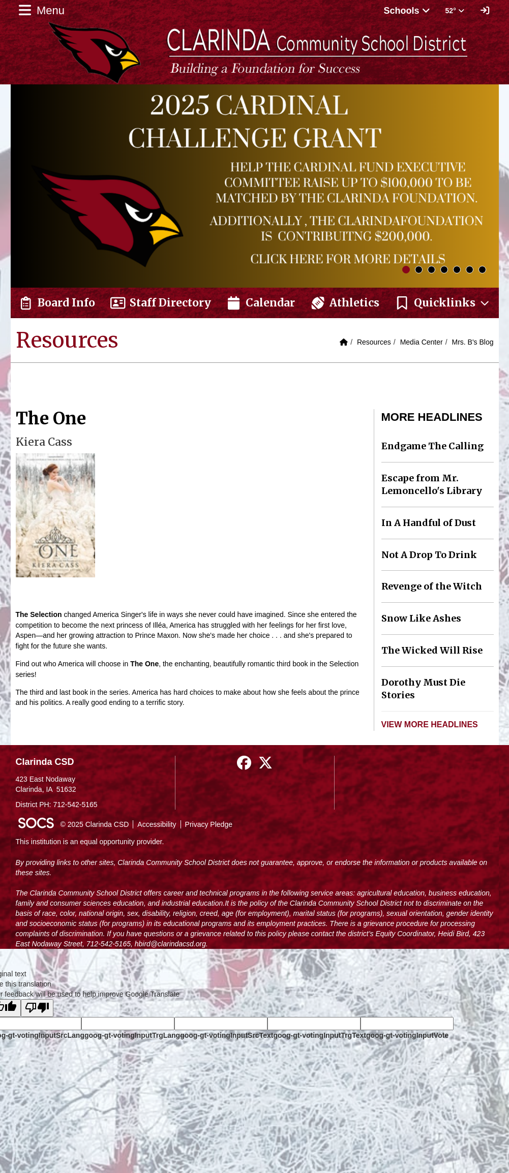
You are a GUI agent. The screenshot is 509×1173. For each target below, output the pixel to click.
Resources (374, 342)
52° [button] (454, 11)
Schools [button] (407, 11)
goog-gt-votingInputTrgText (319, 1035)
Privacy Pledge (208, 824)
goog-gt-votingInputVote (407, 1035)
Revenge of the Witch (431, 586)
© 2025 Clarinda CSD (95, 824)
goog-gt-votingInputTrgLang (132, 1035)
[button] (442, 303)
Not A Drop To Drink (429, 555)
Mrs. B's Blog (472, 342)
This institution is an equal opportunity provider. (90, 842)
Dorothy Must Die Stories (423, 688)
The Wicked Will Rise (432, 650)
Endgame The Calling (432, 446)
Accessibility (156, 824)
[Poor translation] (37, 1008)
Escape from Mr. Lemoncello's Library (431, 484)
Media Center (421, 342)
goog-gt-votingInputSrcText (226, 1035)
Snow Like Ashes (421, 618)
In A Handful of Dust (428, 523)
